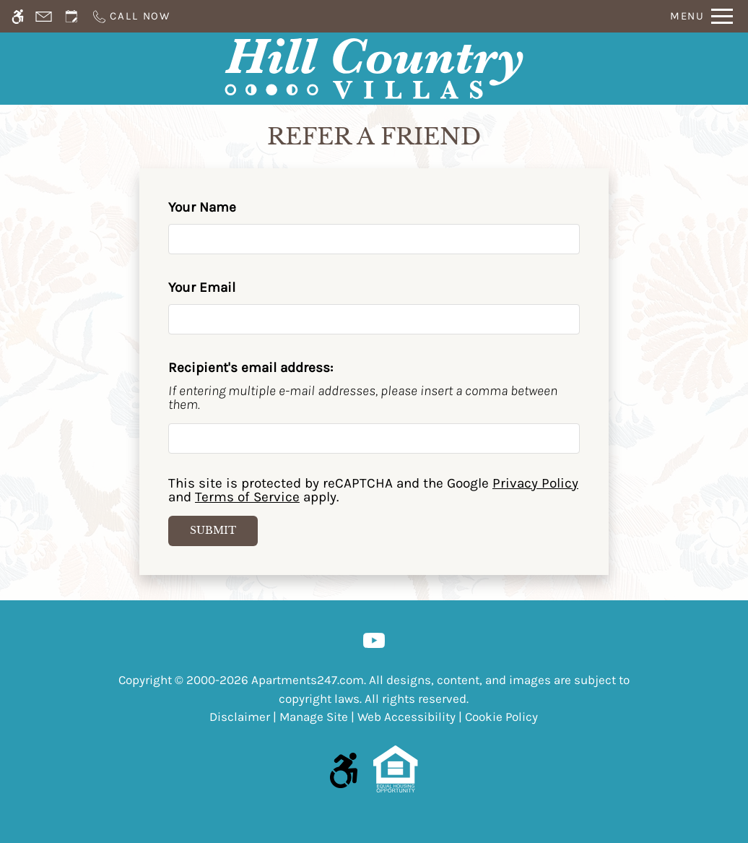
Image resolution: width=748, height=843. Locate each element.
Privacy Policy (535, 483)
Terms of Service (247, 497)
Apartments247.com (307, 680)
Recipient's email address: (250, 368)
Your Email (228, 287)
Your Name (229, 207)
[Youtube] (374, 639)
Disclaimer (239, 716)
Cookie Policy (501, 716)
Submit (213, 530)
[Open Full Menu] (701, 16)
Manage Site (313, 716)
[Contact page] (43, 16)
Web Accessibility (406, 716)
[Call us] (130, 16)
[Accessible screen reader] (17, 16)
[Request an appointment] (71, 16)
